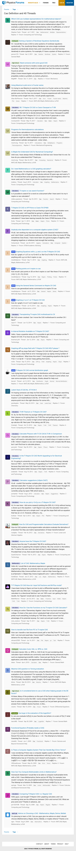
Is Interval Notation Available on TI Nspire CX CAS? (30, 331)
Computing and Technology (33, 35)
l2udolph (14, 425)
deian (13, 662)
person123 (14, 54)
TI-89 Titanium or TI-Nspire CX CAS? (29, 412)
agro (12, 822)
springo (13, 785)
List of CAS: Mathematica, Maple (28, 563)
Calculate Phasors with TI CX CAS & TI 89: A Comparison (36, 434)
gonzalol (14, 447)
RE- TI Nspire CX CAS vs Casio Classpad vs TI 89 (33, 107)
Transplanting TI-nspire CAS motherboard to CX (33, 314)
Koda (13, 221)
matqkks (14, 533)
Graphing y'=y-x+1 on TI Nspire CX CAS (28, 300)
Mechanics (54, 79)
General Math (15, 57)
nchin (13, 362)
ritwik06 (14, 741)
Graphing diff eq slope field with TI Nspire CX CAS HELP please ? (35, 348)
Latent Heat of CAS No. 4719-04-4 (24, 390)
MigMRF (14, 79)
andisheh (14, 472)
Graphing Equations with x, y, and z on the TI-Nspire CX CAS (35, 252)
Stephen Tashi (16, 32)
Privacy (60, 844)
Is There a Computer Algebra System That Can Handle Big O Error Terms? (38, 750)
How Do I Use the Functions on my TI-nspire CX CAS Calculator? (39, 608)
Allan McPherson (17, 98)
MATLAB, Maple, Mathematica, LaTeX (46, 101)
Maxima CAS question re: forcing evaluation (27, 669)
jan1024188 (15, 805)
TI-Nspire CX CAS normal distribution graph (29, 370)
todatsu (13, 182)
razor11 (13, 323)
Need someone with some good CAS (29, 63)
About (46, 844)
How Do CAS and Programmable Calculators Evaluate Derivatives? (39, 524)
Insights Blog (33, 3)
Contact (39, 844)
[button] (39, 3)
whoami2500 (15, 640)
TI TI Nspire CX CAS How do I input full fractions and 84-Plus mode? (36, 585)
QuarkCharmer (16, 555)
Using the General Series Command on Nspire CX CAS (33, 286)
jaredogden (15, 403)
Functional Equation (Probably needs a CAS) (27, 728)
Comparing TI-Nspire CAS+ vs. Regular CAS (31, 794)
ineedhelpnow (15, 260)
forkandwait (15, 243)
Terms (53, 844)
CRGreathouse (16, 763)
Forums (45, 3)
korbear (13, 516)
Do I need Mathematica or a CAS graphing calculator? (31, 169)
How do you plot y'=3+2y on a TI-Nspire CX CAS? (33, 502)
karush (13, 381)
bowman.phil (15, 340)
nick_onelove (15, 621)
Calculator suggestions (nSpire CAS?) (29, 480)
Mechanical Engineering (44, 145)
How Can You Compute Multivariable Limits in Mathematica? (34, 772)
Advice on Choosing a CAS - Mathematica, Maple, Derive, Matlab (38, 813)
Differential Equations (62, 707)
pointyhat (14, 494)
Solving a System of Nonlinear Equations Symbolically (35, 41)
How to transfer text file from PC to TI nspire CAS (29, 630)
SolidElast (14, 577)
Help (66, 844)
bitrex (13, 682)
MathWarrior (15, 599)
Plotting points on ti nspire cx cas (26, 269)
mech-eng (14, 143)
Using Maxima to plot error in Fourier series (27, 85)
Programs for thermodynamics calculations (27, 129)
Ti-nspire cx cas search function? (27, 191)
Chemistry (14, 406)
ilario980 (14, 721)
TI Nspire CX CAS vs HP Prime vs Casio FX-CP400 (29, 208)
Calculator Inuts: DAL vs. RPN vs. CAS (29, 649)
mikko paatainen (16, 199)
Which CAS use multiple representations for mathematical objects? (36, 19)
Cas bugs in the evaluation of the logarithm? (31, 713)
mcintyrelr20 (15, 121)
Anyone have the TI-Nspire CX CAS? (28, 541)
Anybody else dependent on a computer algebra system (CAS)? (34, 230)
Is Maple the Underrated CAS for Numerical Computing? (32, 152)
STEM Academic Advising (32, 245)
